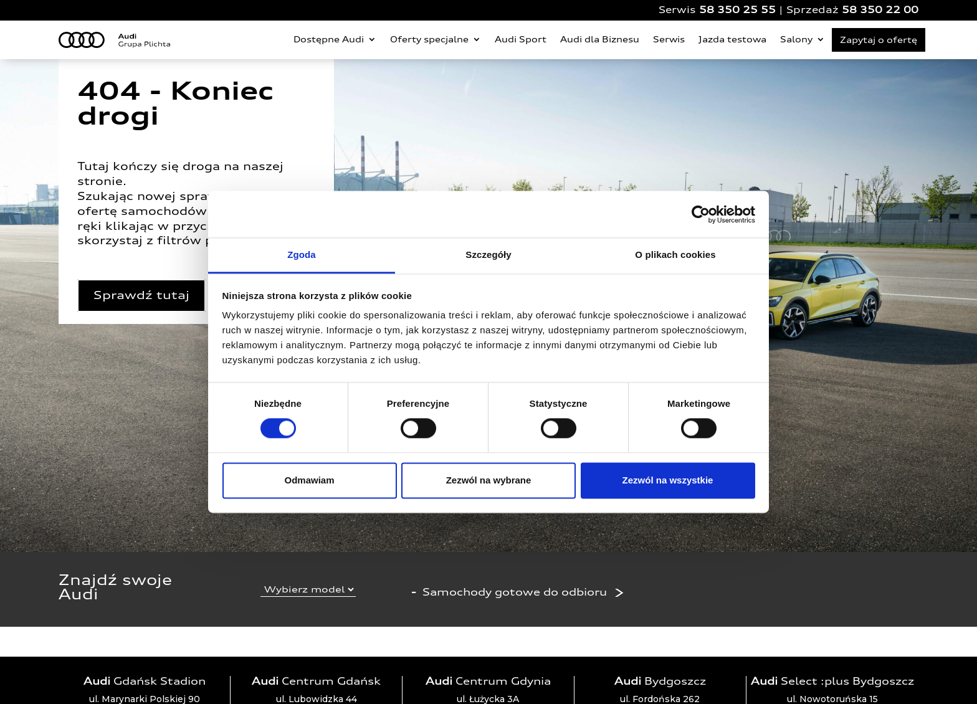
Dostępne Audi (328, 39)
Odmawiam (309, 480)
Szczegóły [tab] (488, 254)
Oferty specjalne (429, 39)
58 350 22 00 (880, 10)
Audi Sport (520, 39)
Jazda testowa (732, 39)
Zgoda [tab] (301, 254)
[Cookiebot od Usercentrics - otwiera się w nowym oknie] (700, 214)
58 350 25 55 (737, 10)
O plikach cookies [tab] (675, 254)
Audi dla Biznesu (599, 39)
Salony (796, 39)
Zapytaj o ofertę (878, 40)
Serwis (669, 39)
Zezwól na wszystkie (667, 480)
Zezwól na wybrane (488, 480)
